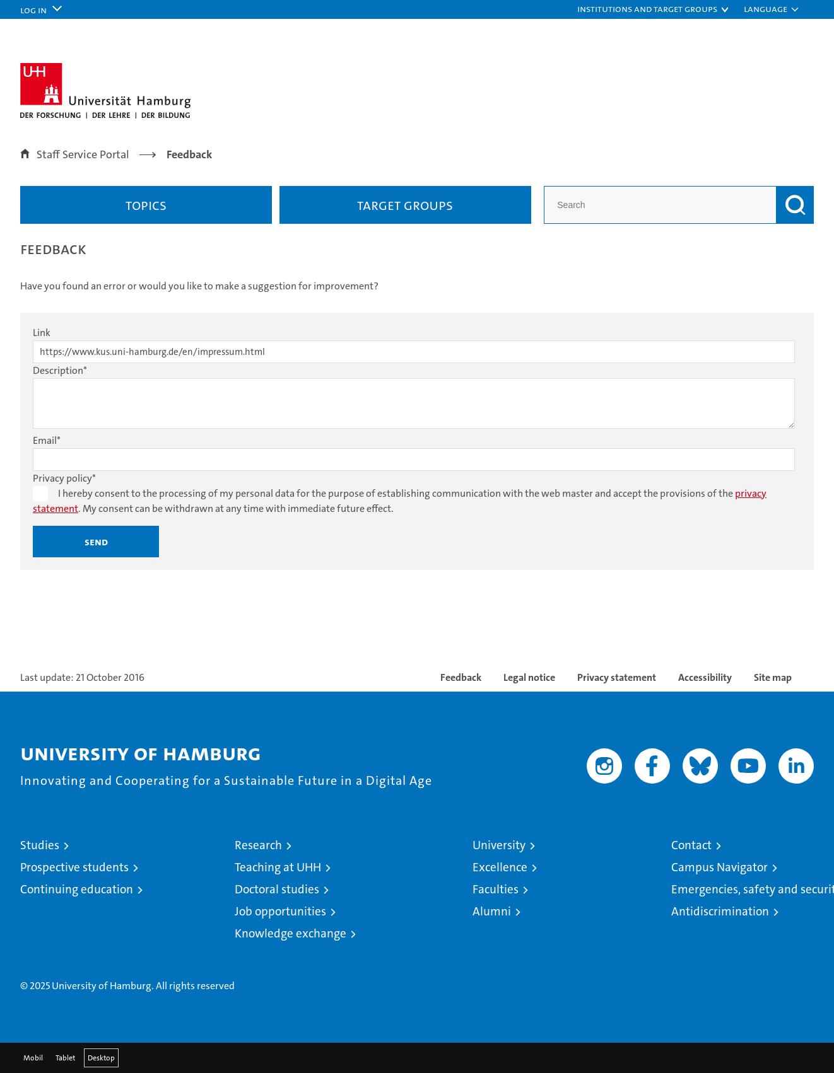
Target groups (405, 205)
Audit (647, 947)
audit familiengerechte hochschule (597, 961)
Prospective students (74, 867)
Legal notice (529, 677)
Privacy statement (616, 677)
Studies (39, 845)
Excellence (500, 867)
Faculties (496, 889)
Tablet (65, 1058)
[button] (653, 9)
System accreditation (788, 954)
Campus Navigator (719, 867)
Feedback (460, 677)
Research (258, 845)
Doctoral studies (277, 889)
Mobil (33, 1058)
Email (47, 440)
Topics (146, 205)
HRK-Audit (721, 947)
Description (60, 370)
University (499, 845)
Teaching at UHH (278, 867)
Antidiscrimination (720, 911)
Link (41, 332)
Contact (691, 845)
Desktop (101, 1058)
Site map (773, 677)
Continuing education (76, 889)
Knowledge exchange (290, 933)
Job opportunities (280, 911)
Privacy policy (64, 478)
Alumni (492, 911)
